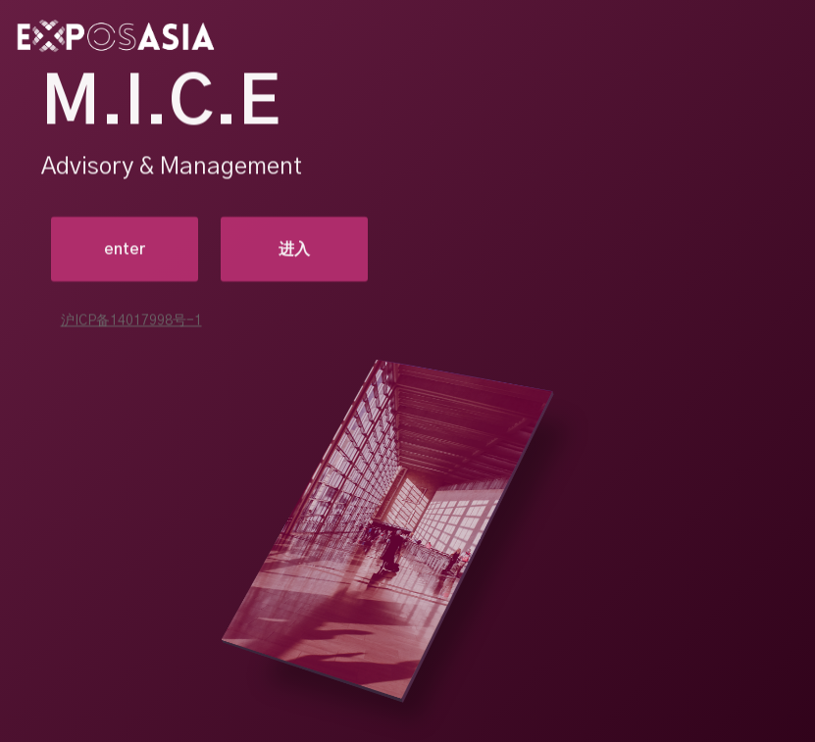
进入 (294, 250)
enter (124, 250)
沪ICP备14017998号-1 (131, 321)
